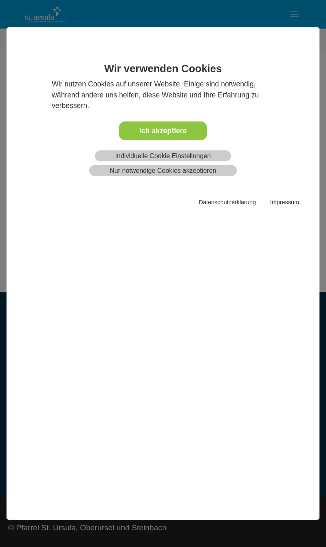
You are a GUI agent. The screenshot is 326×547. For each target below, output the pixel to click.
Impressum (284, 202)
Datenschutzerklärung (227, 202)
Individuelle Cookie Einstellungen (163, 155)
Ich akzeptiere (163, 131)
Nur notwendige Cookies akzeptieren (163, 170)
